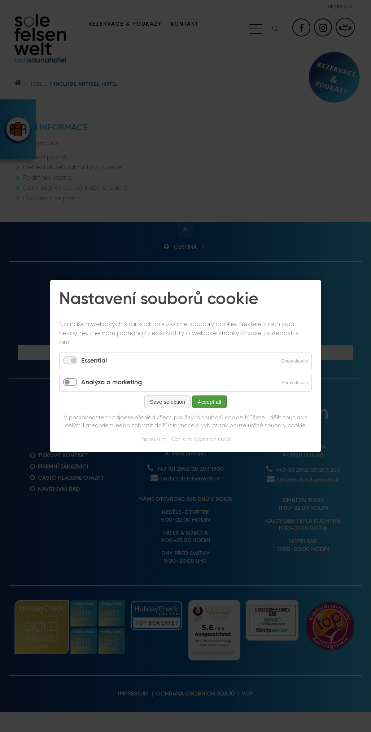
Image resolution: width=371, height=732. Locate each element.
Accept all (209, 402)
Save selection (167, 402)
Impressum (152, 439)
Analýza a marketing (111, 382)
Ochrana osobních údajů (201, 439)
